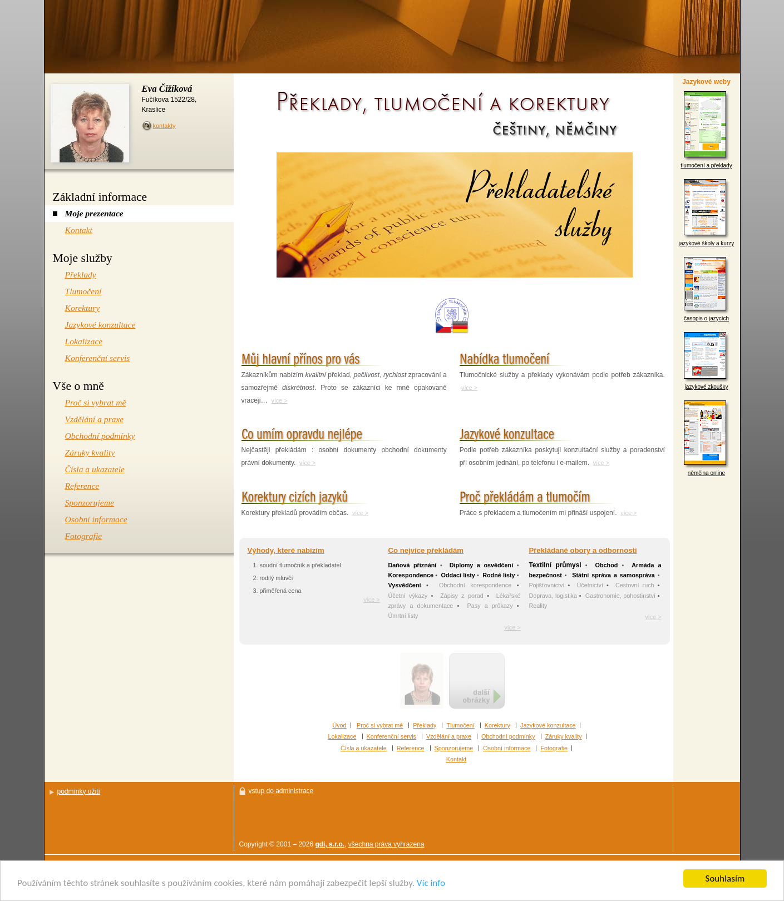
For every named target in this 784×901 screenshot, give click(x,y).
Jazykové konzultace (548, 725)
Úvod (339, 725)
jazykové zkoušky (706, 361)
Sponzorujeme (454, 748)
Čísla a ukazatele (364, 748)
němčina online (706, 438)
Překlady (424, 725)
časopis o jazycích (706, 289)
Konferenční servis (391, 736)
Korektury (497, 725)
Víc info (431, 883)
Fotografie (554, 748)
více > (280, 400)
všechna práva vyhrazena (386, 844)
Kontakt (456, 759)
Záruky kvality (563, 736)
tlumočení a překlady (706, 130)
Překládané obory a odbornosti (583, 550)
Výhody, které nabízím (286, 550)
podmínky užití (78, 791)
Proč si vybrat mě (380, 725)
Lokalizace (342, 736)
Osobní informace (506, 748)
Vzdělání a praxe (448, 736)
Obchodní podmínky (508, 736)
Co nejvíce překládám (426, 550)
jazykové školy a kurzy (706, 212)
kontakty (164, 125)
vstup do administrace (281, 791)
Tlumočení (460, 725)
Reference (411, 748)
